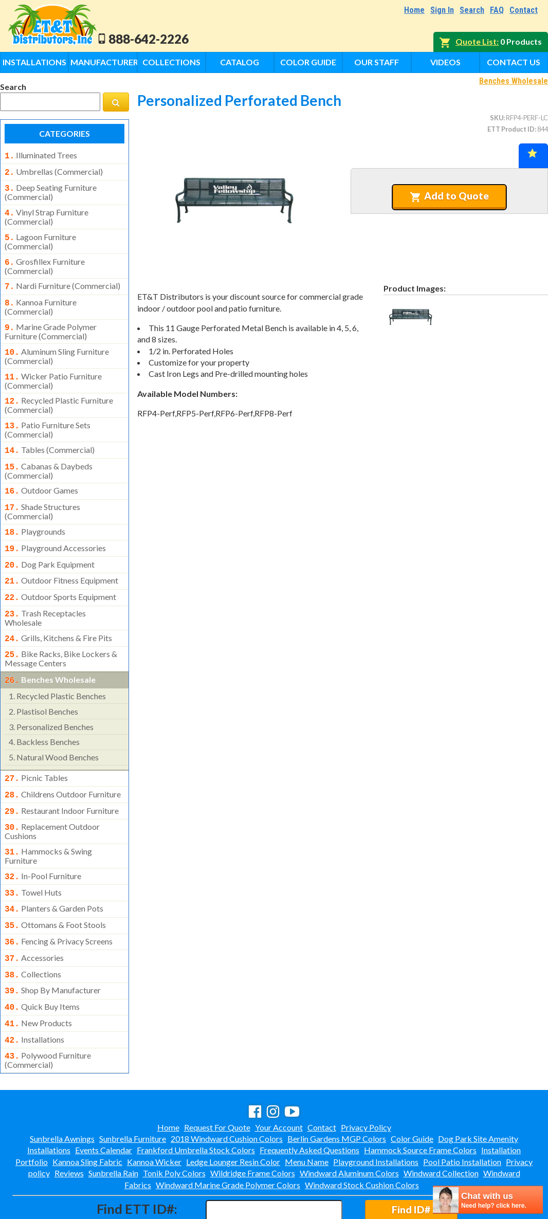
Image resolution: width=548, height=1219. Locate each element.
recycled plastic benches (57, 669)
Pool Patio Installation (462, 1117)
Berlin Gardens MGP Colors (336, 1094)
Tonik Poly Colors (174, 1129)
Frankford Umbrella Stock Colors (196, 1106)
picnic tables (36, 751)
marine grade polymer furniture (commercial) (51, 322)
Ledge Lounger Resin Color (233, 1117)
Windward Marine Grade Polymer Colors (228, 1140)
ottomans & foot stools (55, 890)
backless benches (44, 715)
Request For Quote (217, 1083)
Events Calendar (103, 1106)
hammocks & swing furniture (48, 824)
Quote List (476, 41)
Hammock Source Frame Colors (420, 1106)
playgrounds (35, 514)
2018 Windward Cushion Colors (227, 1094)
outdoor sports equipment (60, 575)
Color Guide (308, 62)
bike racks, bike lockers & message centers (61, 633)
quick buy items (42, 966)
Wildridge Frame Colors (252, 1129)
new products (38, 982)
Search (472, 10)
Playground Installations (375, 1117)
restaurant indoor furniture (62, 782)
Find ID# (411, 1165)
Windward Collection (441, 1129)
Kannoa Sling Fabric (87, 1117)
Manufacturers (103, 62)
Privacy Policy (366, 1083)
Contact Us (513, 62)
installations (34, 997)
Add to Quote (449, 196)
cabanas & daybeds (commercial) (49, 455)
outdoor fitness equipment (61, 560)
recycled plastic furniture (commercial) (59, 393)
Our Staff (376, 62)
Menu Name (306, 1117)
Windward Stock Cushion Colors (362, 1140)
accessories (34, 920)
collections (33, 936)
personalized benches (51, 700)
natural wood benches (54, 730)
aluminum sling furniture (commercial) (57, 346)
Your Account (279, 1083)
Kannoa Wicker (154, 1117)
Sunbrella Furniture (132, 1094)
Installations (34, 62)
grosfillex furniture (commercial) (45, 260)
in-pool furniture (43, 844)
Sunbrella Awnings (62, 1094)
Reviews (69, 1129)
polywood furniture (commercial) (48, 1016)
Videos (445, 62)
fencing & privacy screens (59, 905)
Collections (171, 62)
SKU (496, 118)
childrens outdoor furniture (63, 766)
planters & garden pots (54, 874)
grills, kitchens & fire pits (58, 614)
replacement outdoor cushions (52, 800)
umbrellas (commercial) (54, 170)
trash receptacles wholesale (45, 594)
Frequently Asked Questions (309, 1106)
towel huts (33, 859)
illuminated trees (41, 155)
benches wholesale (50, 654)
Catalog (239, 62)
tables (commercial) (50, 436)
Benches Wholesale (513, 81)
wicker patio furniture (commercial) (53, 369)
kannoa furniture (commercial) (41, 298)
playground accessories (55, 529)
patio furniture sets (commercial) (47, 416)
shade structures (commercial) (42, 494)
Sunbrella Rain (113, 1129)
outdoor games (41, 475)
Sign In (442, 10)
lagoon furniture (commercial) (40, 236)
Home (414, 10)
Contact (523, 10)
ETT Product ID (511, 129)
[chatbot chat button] (488, 1200)
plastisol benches (43, 684)
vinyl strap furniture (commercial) (46, 213)
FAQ (497, 10)
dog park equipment (50, 545)
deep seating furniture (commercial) (51, 189)
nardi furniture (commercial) (62, 279)
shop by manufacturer (53, 951)
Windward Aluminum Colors (349, 1129)
